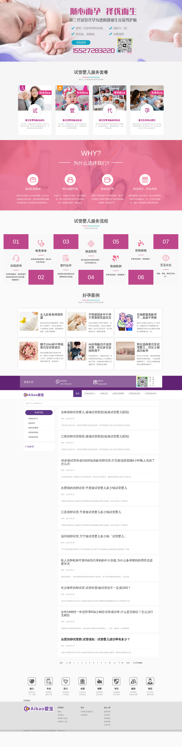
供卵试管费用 (118, 394)
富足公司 (29, 403)
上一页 (68, 678)
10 (110, 678)
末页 (128, 678)
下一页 (120, 678)
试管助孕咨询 (150, 394)
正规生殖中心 (90, 394)
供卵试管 (104, 394)
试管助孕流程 (134, 394)
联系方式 (28, 382)
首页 (77, 394)
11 (114, 678)
